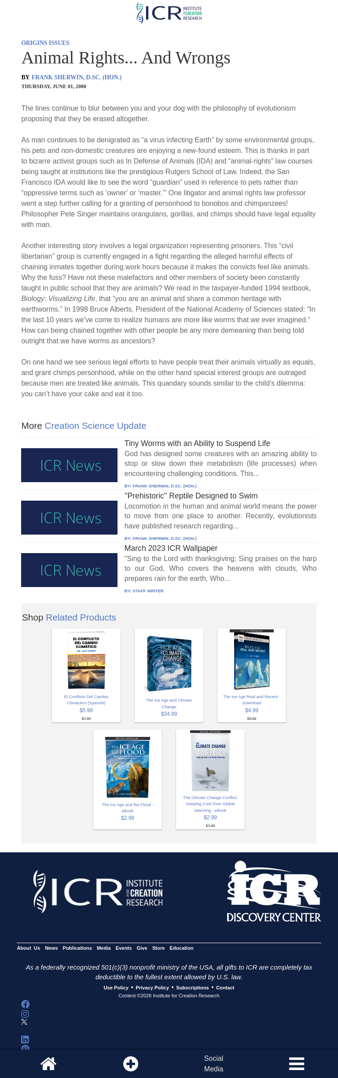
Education (182, 948)
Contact (225, 987)
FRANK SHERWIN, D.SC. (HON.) (77, 77)
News (51, 948)
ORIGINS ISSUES (45, 43)
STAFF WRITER (148, 590)
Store (158, 948)
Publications (77, 948)
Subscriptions (192, 987)
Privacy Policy (152, 987)
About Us (28, 948)
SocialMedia (214, 1064)
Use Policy (115, 987)
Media (104, 948)
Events (124, 948)
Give (142, 948)
